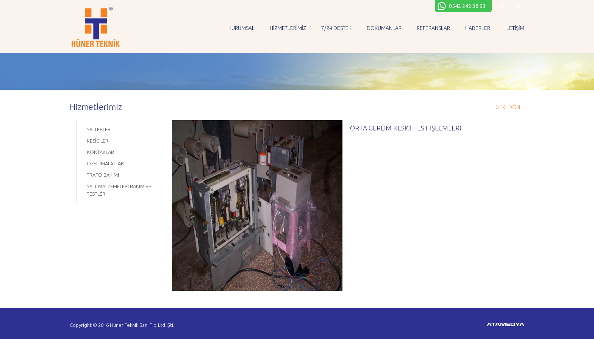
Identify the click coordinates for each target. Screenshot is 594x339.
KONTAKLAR (100, 152)
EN (503, 5)
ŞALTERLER (99, 129)
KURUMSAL (241, 28)
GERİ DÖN (508, 107)
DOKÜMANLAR (384, 28)
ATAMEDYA (505, 325)
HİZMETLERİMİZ (288, 28)
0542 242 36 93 (467, 6)
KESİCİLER (97, 140)
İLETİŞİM (514, 28)
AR (517, 5)
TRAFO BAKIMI (103, 174)
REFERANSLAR (433, 28)
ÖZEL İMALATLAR (105, 163)
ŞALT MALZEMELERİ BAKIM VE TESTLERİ (119, 190)
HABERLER (477, 28)
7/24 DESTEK (336, 28)
